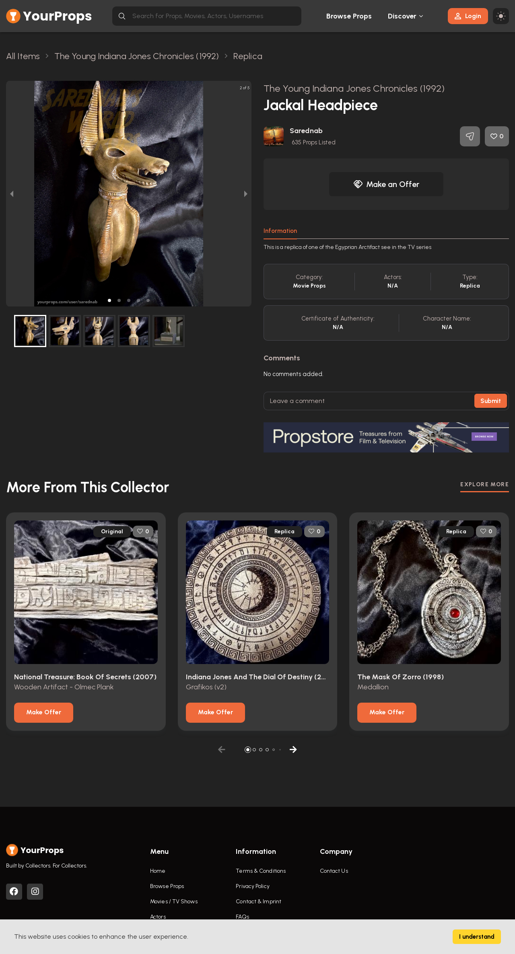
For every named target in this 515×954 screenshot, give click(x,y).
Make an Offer (386, 184)
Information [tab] (280, 230)
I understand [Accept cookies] (476, 936)
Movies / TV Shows (174, 901)
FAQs (242, 916)
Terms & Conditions (261, 871)
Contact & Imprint (258, 901)
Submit (490, 401)
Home (157, 871)
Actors (158, 916)
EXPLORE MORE (484, 484)
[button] (109, 300)
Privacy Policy (252, 886)
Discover (402, 16)
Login (468, 16)
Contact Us (334, 871)
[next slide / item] (245, 193)
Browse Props (349, 16)
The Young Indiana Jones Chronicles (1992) (354, 88)
